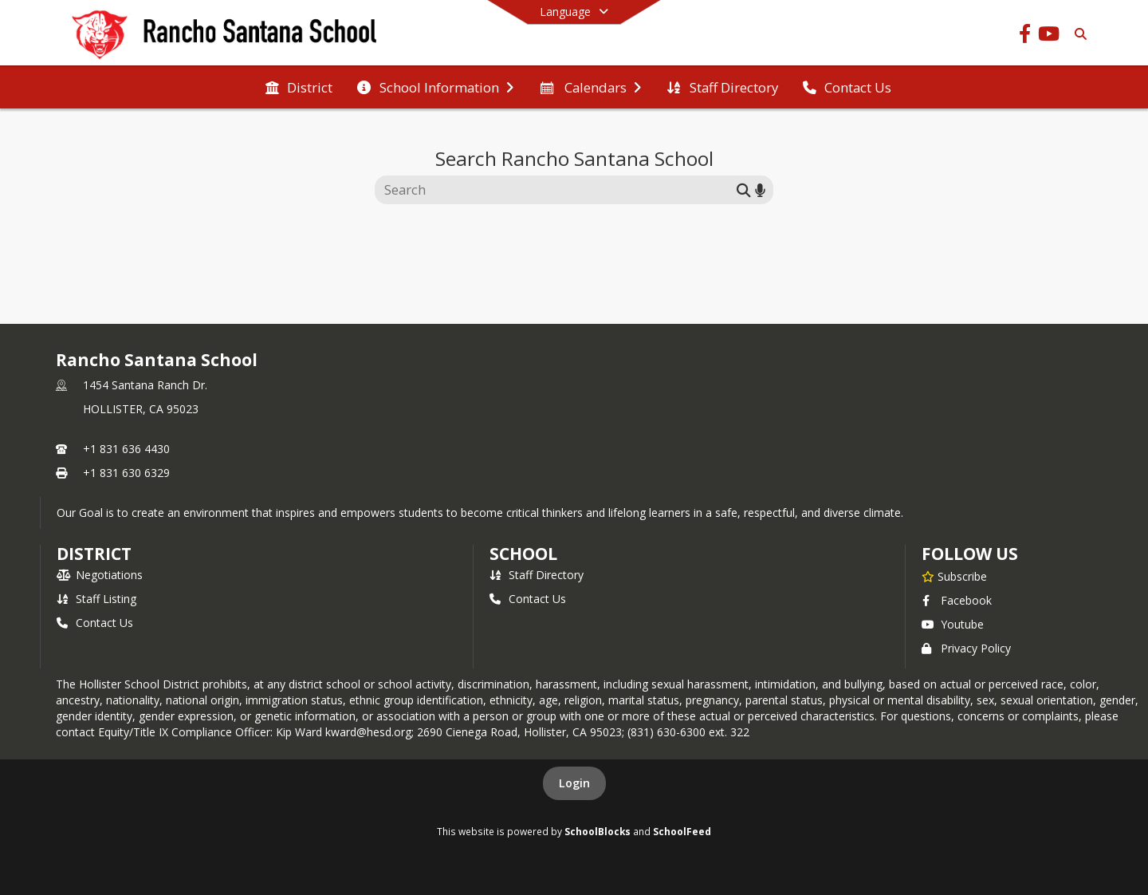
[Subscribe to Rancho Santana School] (954, 576)
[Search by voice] (760, 189)
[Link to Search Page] (1077, 33)
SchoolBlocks (597, 831)
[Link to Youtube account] (1048, 36)
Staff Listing (96, 598)
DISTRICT (94, 553)
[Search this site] (558, 189)
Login (574, 783)
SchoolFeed (682, 831)
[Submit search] (744, 189)
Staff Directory (536, 574)
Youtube (953, 624)
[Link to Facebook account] (1024, 36)
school (523, 553)
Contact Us (95, 622)
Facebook (957, 600)
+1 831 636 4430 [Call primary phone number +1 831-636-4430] (126, 448)
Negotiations (100, 574)
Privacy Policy (966, 648)
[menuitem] (299, 87)
